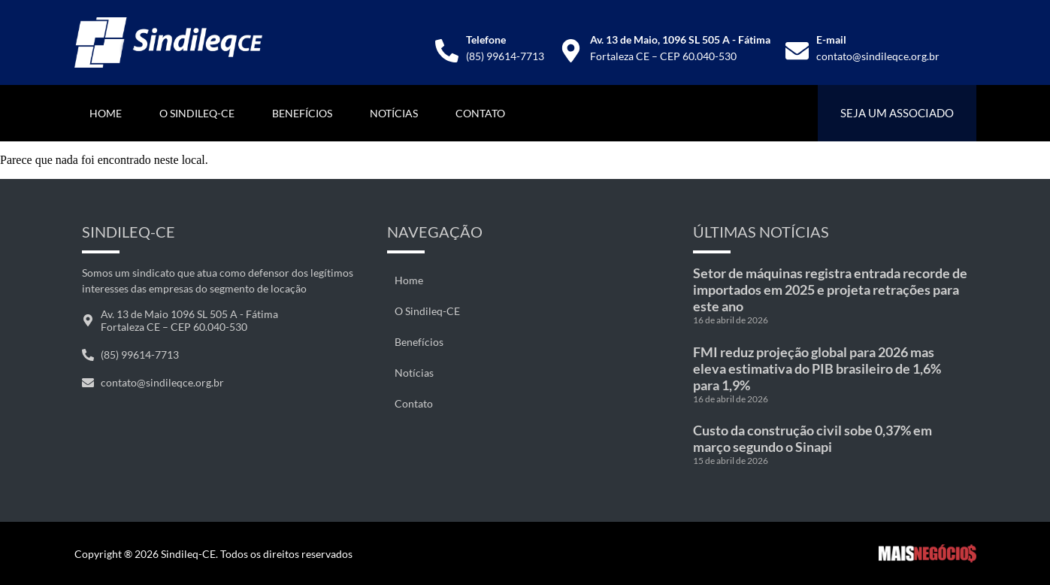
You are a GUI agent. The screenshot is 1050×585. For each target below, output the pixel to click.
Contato (480, 113)
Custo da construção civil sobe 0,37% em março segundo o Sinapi (812, 438)
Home (105, 113)
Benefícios (302, 113)
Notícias (394, 113)
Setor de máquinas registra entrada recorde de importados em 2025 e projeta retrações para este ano (830, 289)
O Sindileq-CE (197, 113)
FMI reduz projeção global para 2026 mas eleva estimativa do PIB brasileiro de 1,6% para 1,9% (817, 368)
